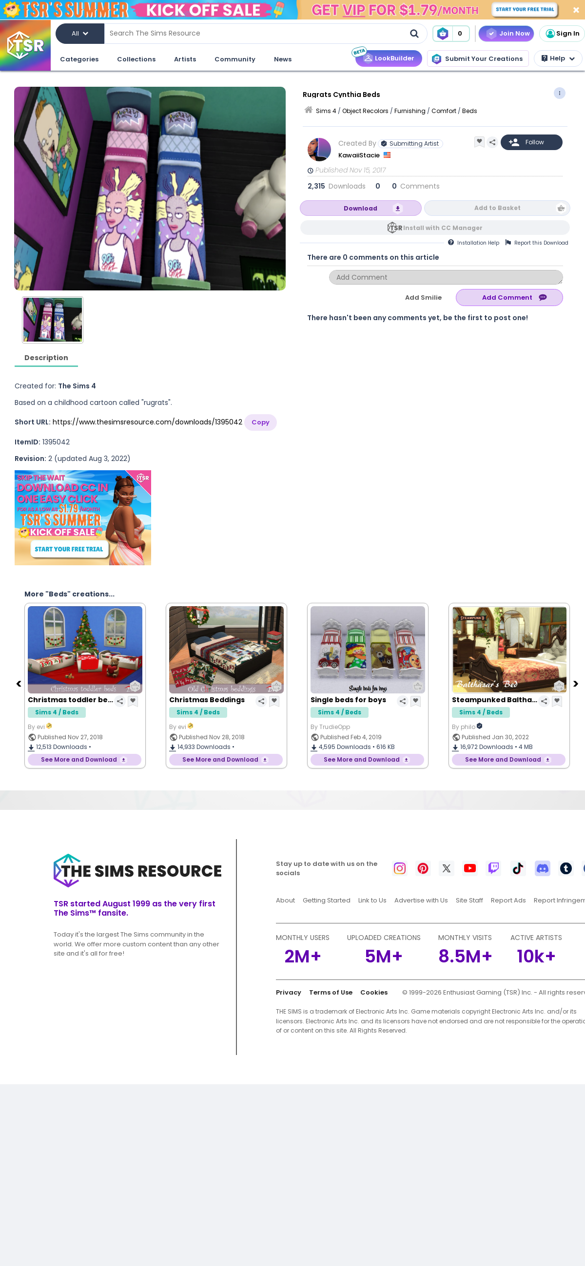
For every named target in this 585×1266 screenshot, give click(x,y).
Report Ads (508, 900)
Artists (185, 59)
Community (234, 59)
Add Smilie (423, 297)
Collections (136, 59)
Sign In (562, 33)
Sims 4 (326, 111)
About (285, 900)
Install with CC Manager (443, 228)
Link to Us (372, 900)
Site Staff (469, 900)
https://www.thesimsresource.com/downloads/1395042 (147, 422)
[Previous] (19, 683)
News (283, 59)
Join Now (514, 33)
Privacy (288, 992)
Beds (469, 111)
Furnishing (410, 111)
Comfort (443, 111)
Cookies (374, 992)
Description (46, 358)
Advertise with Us (421, 900)
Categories (79, 59)
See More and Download (79, 759)
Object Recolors (365, 111)
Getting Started (327, 900)
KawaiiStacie (359, 155)
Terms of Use (330, 992)
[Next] (577, 683)
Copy (261, 422)
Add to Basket (497, 208)
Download (360, 208)
